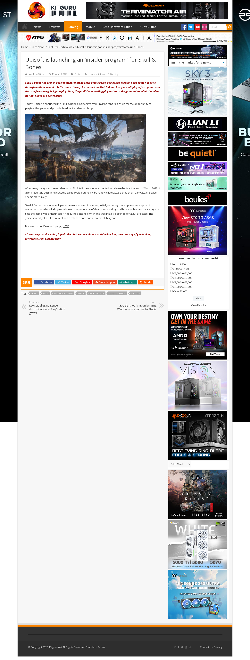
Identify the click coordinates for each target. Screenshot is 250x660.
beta (45, 293)
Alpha (34, 293)
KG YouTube (148, 27)
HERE (66, 226)
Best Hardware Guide (117, 27)
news (81, 293)
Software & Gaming (107, 74)
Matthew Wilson (37, 74)
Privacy (218, 647)
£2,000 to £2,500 (182, 282)
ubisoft (135, 293)
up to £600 (179, 264)
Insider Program (63, 293)
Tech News (38, 47)
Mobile (90, 27)
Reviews (54, 27)
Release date (96, 293)
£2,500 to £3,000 (182, 287)
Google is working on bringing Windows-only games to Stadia (136, 306)
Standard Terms (95, 647)
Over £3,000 (180, 291)
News (37, 27)
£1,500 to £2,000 (182, 278)
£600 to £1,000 (181, 269)
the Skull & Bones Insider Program (77, 104)
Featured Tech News (60, 47)
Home (25, 26)
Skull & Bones (117, 293)
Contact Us (206, 647)
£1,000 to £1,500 (182, 273)
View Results (198, 305)
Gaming (72, 27)
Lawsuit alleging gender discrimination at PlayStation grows (49, 308)
